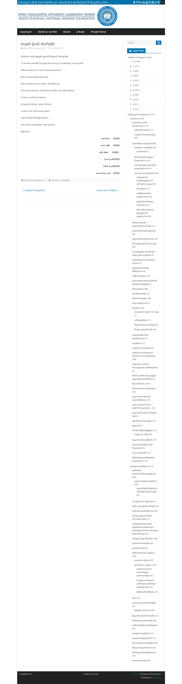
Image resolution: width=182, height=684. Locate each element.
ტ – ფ (132, 90)
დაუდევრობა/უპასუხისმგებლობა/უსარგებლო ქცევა (145, 180)
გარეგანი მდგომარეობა (142, 538)
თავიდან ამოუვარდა (34, 190)
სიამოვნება (65, 180)
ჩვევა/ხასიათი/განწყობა (142, 440)
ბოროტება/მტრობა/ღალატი (144, 243)
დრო (134, 598)
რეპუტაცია (136, 343)
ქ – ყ (132, 94)
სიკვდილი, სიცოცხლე (141, 348)
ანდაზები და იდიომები (47, 32)
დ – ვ (132, 66)
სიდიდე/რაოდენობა (140, 633)
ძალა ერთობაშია (139, 452)
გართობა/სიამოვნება (33, 180)
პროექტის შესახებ (98, 32)
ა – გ (132, 61)
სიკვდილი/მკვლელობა (142, 638)
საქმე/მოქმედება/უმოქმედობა (145, 625)
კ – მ (132, 75)
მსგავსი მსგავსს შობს (143, 329)
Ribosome (135, 674)
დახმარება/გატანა (142, 130)
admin (25, 48)
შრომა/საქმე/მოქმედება (142, 430)
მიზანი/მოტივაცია (139, 298)
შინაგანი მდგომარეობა (142, 647)
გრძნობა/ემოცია (139, 276)
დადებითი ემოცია (142, 560)
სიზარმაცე (141, 188)
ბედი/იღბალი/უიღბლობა (143, 239)
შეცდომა (136, 425)
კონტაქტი (80, 32)
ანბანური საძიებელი (136, 57)
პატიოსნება (141, 151)
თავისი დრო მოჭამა (107, 190)
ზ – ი (132, 71)
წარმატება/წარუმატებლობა (144, 652)
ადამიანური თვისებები (141, 143)
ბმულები (66, 32)
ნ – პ (132, 80)
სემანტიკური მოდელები (138, 114)
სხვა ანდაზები (138, 383)
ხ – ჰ (132, 109)
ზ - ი (45, 180)
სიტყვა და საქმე (141, 434)
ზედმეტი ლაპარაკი (142, 610)
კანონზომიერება (139, 293)
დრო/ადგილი (138, 289)
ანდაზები (134, 118)
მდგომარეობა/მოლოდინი (143, 615)
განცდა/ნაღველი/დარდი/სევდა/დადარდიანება (144, 572)
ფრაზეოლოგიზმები (138, 466)
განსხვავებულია (141, 320)
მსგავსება (136, 308)
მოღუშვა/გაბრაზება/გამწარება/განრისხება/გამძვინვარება (146, 583)
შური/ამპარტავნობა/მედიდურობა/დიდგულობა (145, 213)
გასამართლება (138, 548)
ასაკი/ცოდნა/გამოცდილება (144, 230)
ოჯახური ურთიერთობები (145, 134)
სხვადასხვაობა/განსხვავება (144, 388)
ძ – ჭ (132, 104)
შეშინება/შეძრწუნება (145, 592)
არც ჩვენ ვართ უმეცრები (142, 501)
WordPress (156, 677)
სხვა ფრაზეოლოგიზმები (142, 643)
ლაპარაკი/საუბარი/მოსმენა (144, 603)
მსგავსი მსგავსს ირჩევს (144, 325)
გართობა (55, 180)
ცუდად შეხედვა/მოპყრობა (145, 481)
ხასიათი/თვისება (139, 660)
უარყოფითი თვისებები (144, 173)
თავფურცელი (26, 32)
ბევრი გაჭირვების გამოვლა (144, 506)
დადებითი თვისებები (143, 147)
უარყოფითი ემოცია (142, 565)
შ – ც (132, 99)
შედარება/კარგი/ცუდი (141, 421)
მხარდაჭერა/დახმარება (142, 620)
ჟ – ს (132, 85)
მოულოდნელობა (139, 303)
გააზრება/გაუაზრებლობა (143, 511)
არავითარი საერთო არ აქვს (146, 312)
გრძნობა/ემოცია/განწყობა (143, 553)
